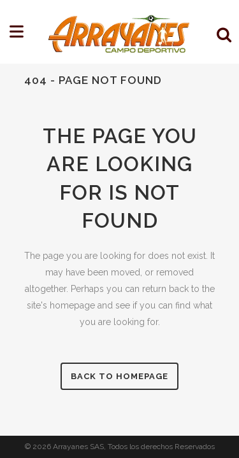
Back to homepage (119, 376)
